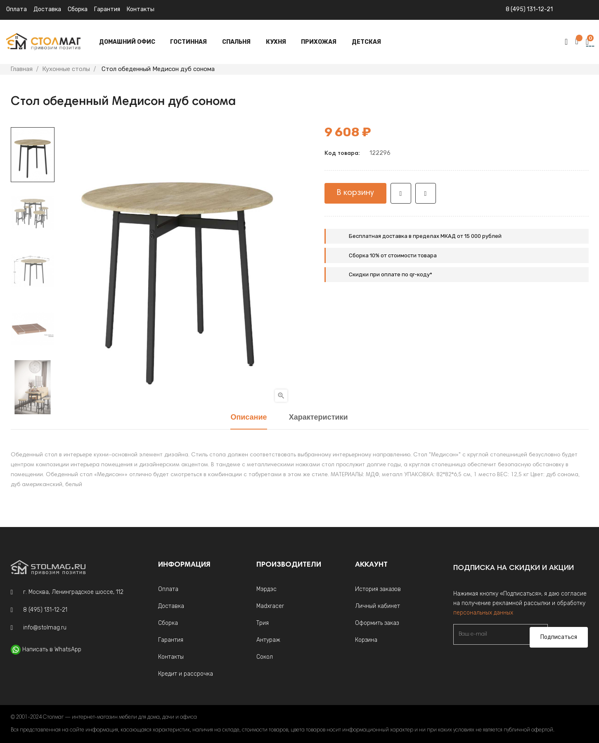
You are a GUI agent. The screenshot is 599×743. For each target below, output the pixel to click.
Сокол (264, 656)
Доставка (47, 9)
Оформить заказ (377, 623)
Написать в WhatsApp (51, 649)
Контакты (140, 9)
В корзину (355, 193)
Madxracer (270, 606)
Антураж (268, 639)
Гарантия (107, 9)
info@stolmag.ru (44, 627)
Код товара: (342, 154)
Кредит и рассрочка (185, 673)
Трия (262, 623)
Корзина (366, 639)
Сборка (78, 9)
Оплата (16, 9)
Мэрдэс (266, 589)
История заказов (378, 589)
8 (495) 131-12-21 (529, 9)
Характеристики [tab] (318, 418)
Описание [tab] (248, 418)
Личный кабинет (377, 606)
